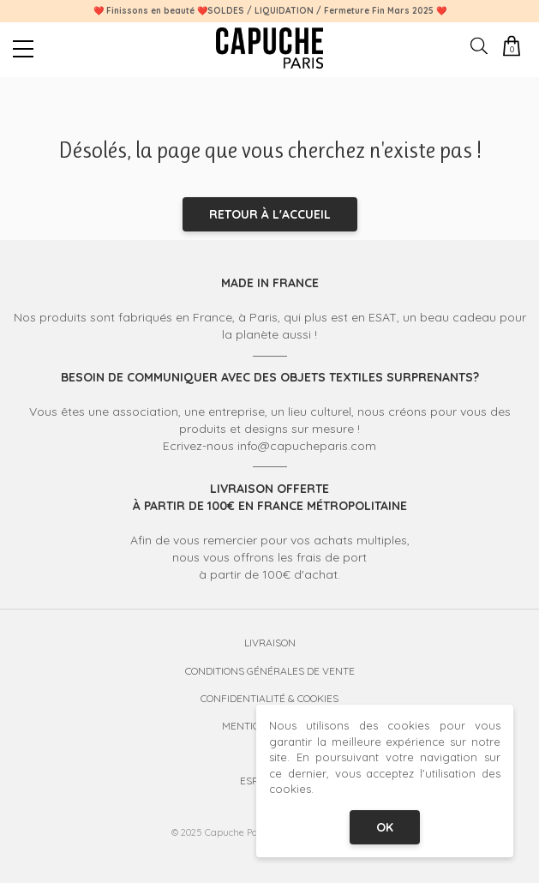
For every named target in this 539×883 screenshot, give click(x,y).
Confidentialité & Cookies (269, 698)
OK (384, 827)
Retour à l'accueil (270, 214)
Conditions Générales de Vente (270, 670)
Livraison (270, 642)
